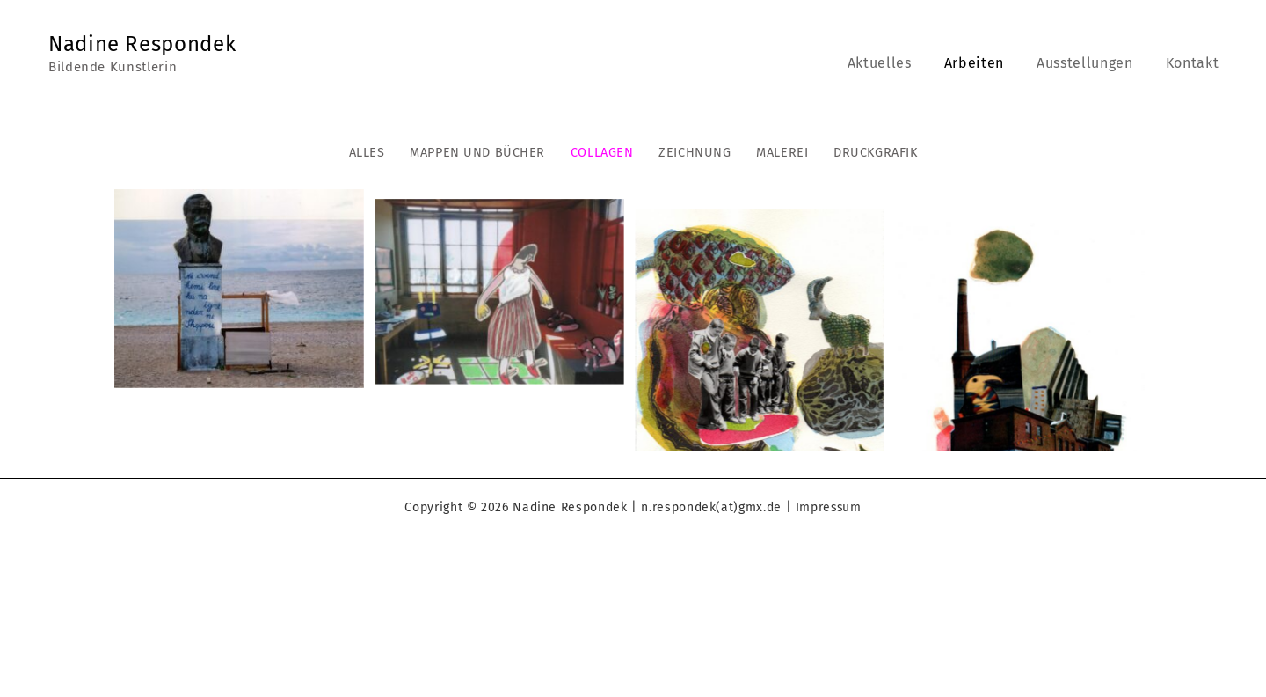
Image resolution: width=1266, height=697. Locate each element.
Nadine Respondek (142, 44)
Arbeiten (985, 63)
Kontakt (1194, 63)
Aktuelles (895, 63)
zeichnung (694, 152)
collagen (602, 152)
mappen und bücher (477, 152)
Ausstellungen (1091, 63)
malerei (782, 152)
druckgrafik (875, 152)
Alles (367, 152)
